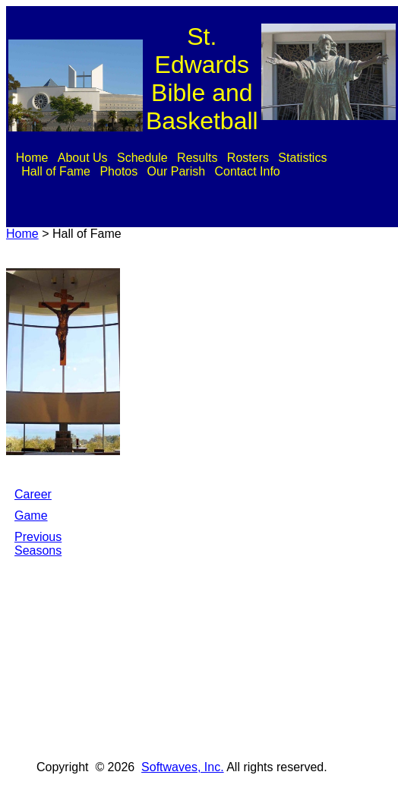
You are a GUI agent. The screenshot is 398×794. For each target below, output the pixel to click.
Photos (118, 171)
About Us (83, 157)
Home (32, 157)
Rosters (248, 157)
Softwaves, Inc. (182, 767)
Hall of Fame (55, 171)
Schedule (142, 157)
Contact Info (247, 171)
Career (33, 494)
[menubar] (202, 165)
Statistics (302, 157)
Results (197, 157)
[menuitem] (31, 158)
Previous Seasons (38, 543)
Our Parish (176, 171)
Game (31, 515)
